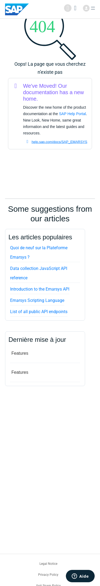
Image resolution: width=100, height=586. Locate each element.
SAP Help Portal (72, 114)
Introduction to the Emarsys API (39, 289)
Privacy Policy (48, 575)
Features (19, 353)
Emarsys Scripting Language (37, 300)
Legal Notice (48, 564)
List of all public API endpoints (38, 311)
